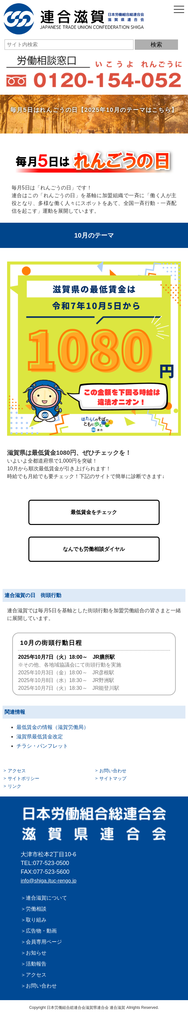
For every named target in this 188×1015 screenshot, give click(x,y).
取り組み (36, 920)
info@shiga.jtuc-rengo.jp (48, 880)
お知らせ (36, 953)
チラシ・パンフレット (42, 746)
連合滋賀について (46, 898)
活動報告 (36, 964)
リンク (14, 786)
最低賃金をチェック (94, 512)
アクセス (17, 770)
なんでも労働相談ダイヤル (94, 549)
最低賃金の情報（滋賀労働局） (52, 727)
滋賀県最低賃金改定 (39, 736)
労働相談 (36, 909)
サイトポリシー (23, 778)
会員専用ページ (44, 942)
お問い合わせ (112, 770)
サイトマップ (112, 778)
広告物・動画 (41, 931)
